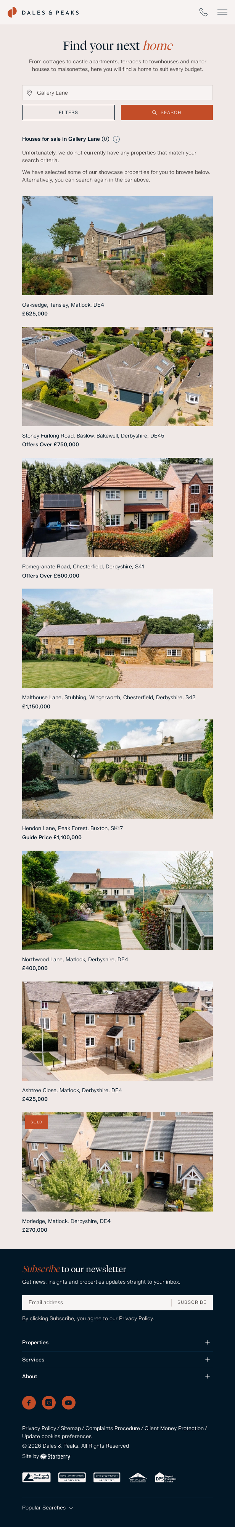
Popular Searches (48, 1508)
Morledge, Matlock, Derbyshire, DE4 (66, 1221)
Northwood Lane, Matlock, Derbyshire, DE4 (75, 959)
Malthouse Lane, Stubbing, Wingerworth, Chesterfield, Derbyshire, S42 (108, 697)
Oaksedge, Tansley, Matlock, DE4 (63, 305)
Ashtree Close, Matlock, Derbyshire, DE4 (72, 1090)
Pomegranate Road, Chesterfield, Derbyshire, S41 (83, 566)
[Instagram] (49, 1402)
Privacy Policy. (136, 1318)
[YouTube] (69, 1402)
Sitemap (71, 1428)
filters (68, 112)
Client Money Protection (174, 1428)
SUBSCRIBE (191, 1302)
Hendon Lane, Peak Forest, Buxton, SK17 (72, 828)
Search (167, 112)
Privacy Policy (39, 1428)
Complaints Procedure (112, 1428)
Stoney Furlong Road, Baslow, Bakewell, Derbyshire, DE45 (93, 436)
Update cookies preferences (57, 1436)
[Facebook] (29, 1402)
